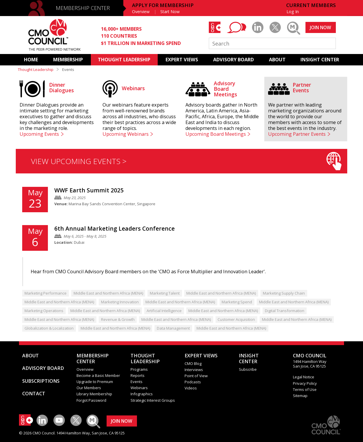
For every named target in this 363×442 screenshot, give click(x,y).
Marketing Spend (237, 301)
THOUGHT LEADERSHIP (124, 59)
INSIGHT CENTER (320, 59)
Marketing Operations (44, 310)
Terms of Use (305, 389)
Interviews (194, 369)
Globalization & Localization (49, 328)
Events (137, 381)
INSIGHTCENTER (249, 358)
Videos (191, 388)
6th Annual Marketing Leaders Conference (114, 228)
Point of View (196, 375)
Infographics (142, 393)
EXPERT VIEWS (182, 59)
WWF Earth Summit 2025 (89, 190)
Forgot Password (91, 400)
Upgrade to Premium (95, 381)
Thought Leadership (35, 69)
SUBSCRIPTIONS (41, 381)
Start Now (170, 11)
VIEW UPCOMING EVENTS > (186, 161)
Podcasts (193, 381)
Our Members (89, 387)
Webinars (139, 387)
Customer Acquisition (236, 319)
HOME (31, 59)
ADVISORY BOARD (233, 59)
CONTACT (33, 393)
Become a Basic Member (98, 375)
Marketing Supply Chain (284, 293)
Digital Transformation (284, 310)
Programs (139, 369)
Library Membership (94, 393)
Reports (138, 375)
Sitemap (300, 395)
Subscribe (248, 369)
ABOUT (277, 59)
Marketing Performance (46, 293)
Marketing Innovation (120, 301)
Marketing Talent (165, 293)
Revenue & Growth (118, 319)
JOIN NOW (320, 27)
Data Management (173, 328)
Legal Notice (303, 377)
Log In (292, 11)
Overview (141, 11)
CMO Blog (193, 363)
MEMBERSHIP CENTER (83, 7)
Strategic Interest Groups (153, 400)
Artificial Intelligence (164, 310)
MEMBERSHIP (68, 59)
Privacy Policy (305, 383)
